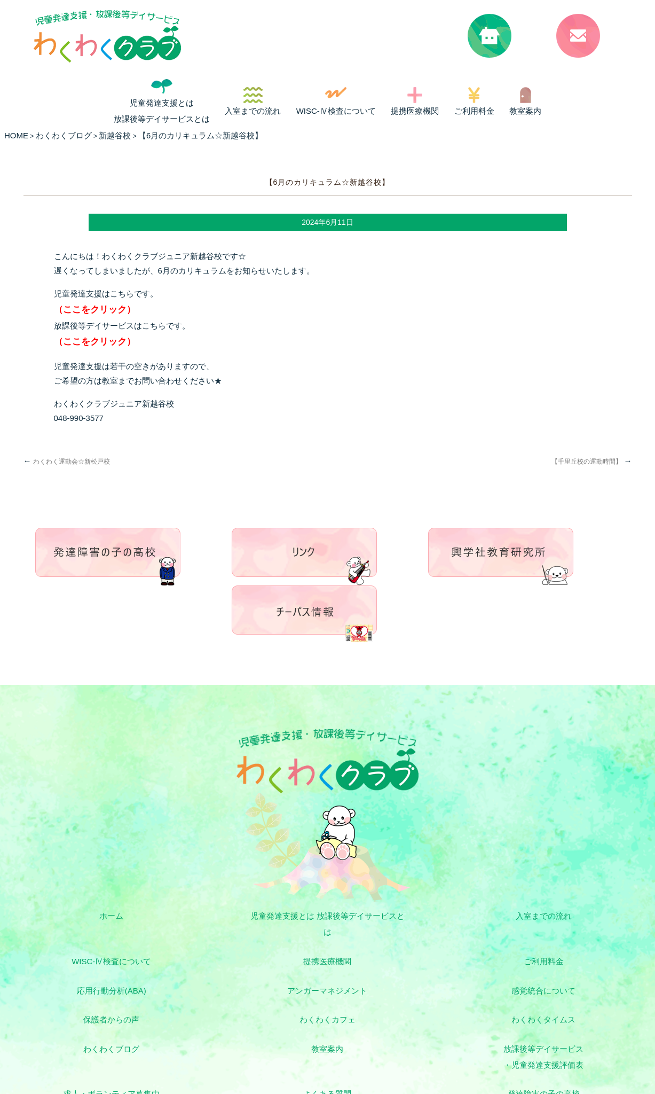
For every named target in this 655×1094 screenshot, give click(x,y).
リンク (103, 1028)
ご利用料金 (474, 110)
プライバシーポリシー (551, 1028)
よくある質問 (104, 1000)
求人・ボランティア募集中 (551, 957)
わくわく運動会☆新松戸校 (66, 461)
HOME (16, 135)
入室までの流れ (253, 110)
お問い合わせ (327, 1028)
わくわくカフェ (402, 929)
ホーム (103, 857)
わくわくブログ (103, 957)
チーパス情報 (551, 1000)
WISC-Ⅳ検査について (336, 110)
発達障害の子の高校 (253, 1000)
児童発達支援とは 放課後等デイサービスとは (162, 110)
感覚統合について (104, 929)
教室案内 (525, 110)
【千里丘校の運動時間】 (591, 461)
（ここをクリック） (95, 309)
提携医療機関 (415, 110)
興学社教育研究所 (402, 1000)
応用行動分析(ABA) (402, 901)
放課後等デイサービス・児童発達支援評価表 (402, 965)
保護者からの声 (253, 929)
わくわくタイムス (551, 929)
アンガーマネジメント (551, 901)
